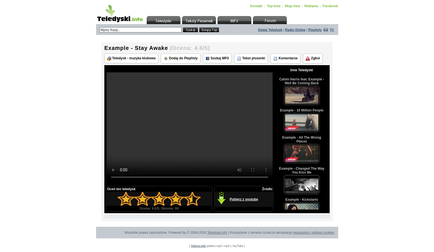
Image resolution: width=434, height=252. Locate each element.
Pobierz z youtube (244, 199)
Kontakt (256, 6)
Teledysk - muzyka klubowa (131, 58)
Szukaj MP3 (217, 58)
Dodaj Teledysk (270, 30)
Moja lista (292, 6)
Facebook (330, 6)
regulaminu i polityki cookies (313, 233)
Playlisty (315, 30)
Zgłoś (313, 58)
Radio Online (295, 30)
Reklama (311, 6)
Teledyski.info (217, 233)
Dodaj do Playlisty (181, 58)
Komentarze (285, 58)
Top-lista (273, 6)
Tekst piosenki (251, 58)
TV (332, 30)
